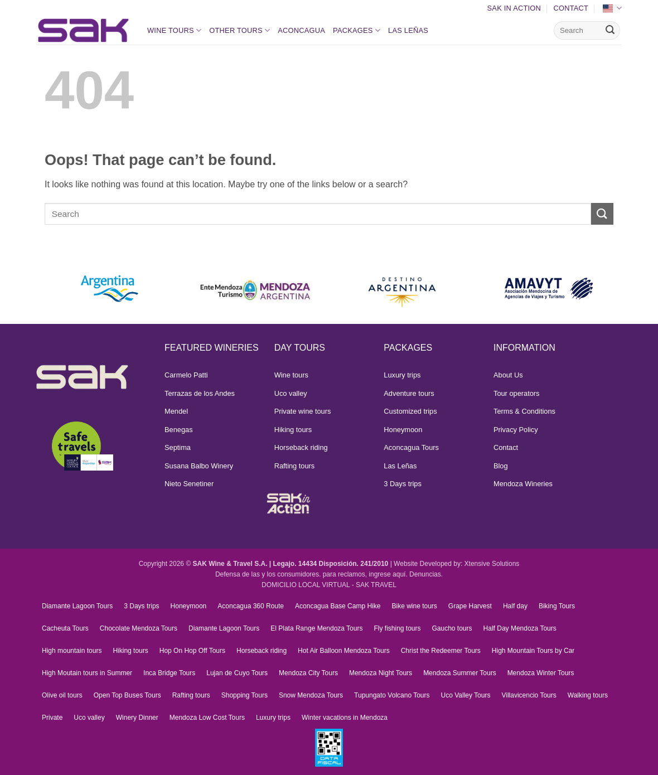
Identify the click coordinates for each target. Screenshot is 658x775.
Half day (515, 606)
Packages (356, 30)
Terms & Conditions (524, 411)
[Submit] (610, 30)
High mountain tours (71, 651)
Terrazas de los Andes (199, 393)
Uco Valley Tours (466, 695)
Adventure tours (409, 393)
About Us (508, 375)
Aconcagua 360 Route (250, 606)
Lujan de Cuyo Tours (237, 673)
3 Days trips (403, 483)
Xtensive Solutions (492, 564)
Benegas (178, 429)
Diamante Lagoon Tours (77, 606)
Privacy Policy (516, 429)
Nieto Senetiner (189, 483)
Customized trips (410, 411)
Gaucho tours (452, 628)
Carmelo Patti (186, 375)
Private (52, 717)
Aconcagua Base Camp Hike (337, 606)
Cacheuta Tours (65, 628)
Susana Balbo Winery (198, 466)
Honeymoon (403, 429)
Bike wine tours (414, 606)
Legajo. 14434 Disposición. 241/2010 (331, 564)
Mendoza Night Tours (380, 673)
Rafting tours (294, 466)
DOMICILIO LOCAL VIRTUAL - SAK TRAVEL (329, 585)
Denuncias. (426, 574)
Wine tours (174, 30)
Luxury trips (402, 375)
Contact (570, 8)
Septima (177, 447)
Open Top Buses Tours (127, 695)
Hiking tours (293, 429)
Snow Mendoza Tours (311, 695)
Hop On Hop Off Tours (192, 651)
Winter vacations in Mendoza (345, 717)
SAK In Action (514, 8)
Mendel (176, 411)
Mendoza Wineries (523, 483)
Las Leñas (408, 30)
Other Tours (239, 30)
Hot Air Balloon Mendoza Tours (344, 651)
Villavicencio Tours (528, 695)
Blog (501, 466)
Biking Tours (557, 606)
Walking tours (588, 695)
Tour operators (517, 393)
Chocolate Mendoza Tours (138, 628)
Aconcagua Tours (411, 447)
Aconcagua (301, 30)
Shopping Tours (244, 695)
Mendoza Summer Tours (459, 673)
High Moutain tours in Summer (87, 673)
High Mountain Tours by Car (533, 651)
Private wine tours (302, 411)
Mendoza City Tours (308, 673)
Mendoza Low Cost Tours (207, 717)
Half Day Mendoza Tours (520, 628)
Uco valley (290, 393)
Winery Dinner (137, 717)
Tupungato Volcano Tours (391, 695)
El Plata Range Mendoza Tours (316, 628)
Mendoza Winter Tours (540, 673)
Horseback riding (301, 447)
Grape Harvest (470, 606)
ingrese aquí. (388, 574)
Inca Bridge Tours (169, 673)
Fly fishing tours (397, 628)
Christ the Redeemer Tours (441, 651)
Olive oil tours (62, 695)
